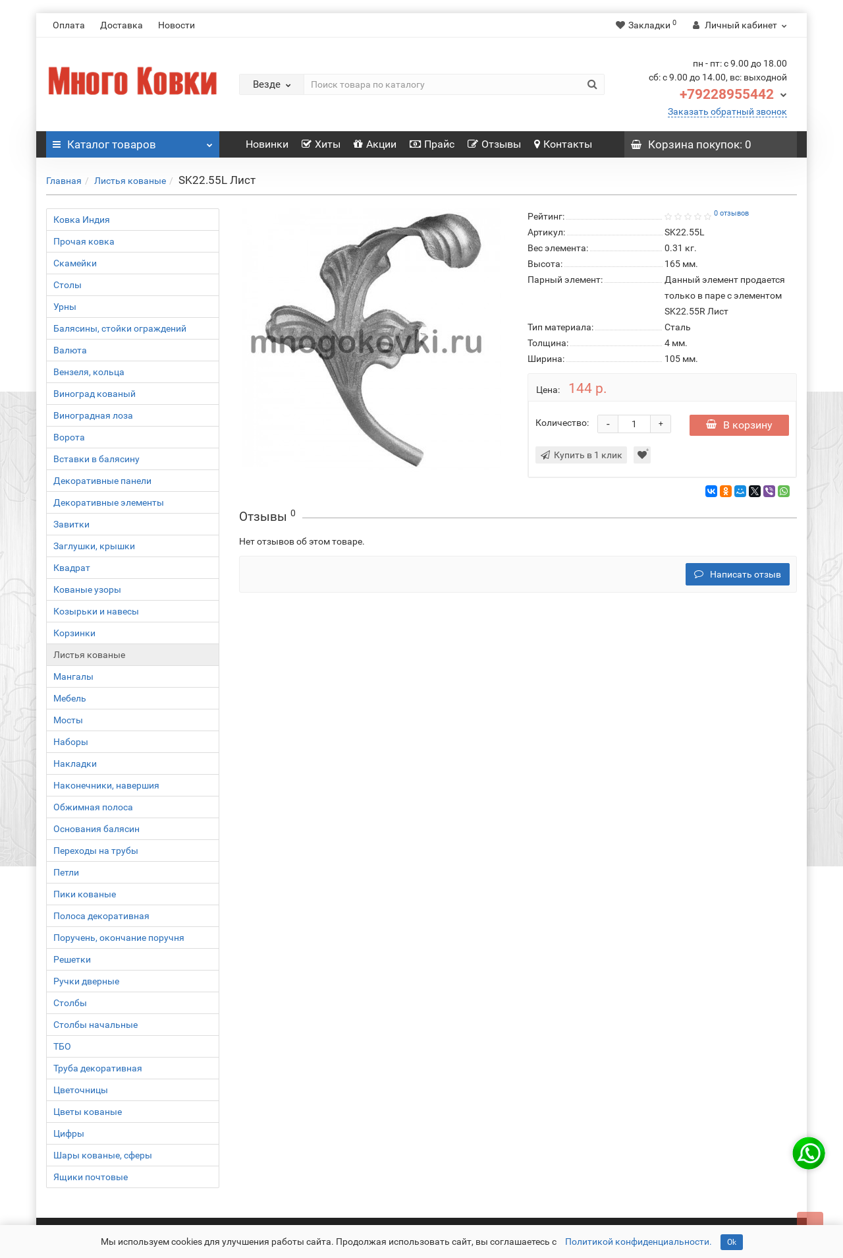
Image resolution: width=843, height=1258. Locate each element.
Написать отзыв (737, 574)
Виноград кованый (94, 393)
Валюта (70, 350)
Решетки (72, 959)
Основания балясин (96, 829)
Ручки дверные (86, 981)
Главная (64, 180)
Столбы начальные (95, 1024)
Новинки (267, 144)
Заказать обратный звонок (727, 111)
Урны (64, 306)
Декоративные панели (102, 480)
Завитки (71, 524)
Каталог (133, 141)
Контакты (563, 144)
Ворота (69, 437)
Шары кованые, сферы (102, 1155)
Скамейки (75, 263)
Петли (66, 872)
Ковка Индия (81, 219)
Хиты (321, 144)
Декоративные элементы (108, 502)
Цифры (68, 1133)
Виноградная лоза (93, 415)
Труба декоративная (97, 1068)
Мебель (69, 698)
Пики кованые (84, 894)
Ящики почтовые (90, 1177)
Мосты (68, 720)
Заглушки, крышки (94, 546)
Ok (731, 1242)
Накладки (75, 763)
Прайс (432, 144)
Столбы (70, 1003)
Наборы (70, 741)
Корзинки (74, 633)
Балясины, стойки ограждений (119, 328)
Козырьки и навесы (96, 611)
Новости (176, 25)
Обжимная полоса (93, 807)
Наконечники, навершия (106, 785)
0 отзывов (731, 213)
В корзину (739, 425)
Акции (375, 144)
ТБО (62, 1046)
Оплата (69, 25)
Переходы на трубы (95, 850)
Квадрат (71, 567)
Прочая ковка (84, 241)
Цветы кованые (87, 1111)
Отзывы (494, 144)
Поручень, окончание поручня (118, 937)
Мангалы (73, 676)
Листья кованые (130, 180)
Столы (67, 285)
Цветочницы (80, 1090)
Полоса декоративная (101, 916)
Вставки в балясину (96, 459)
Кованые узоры (87, 589)
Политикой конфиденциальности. (638, 1241)
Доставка (121, 25)
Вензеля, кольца (88, 372)
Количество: (562, 422)
